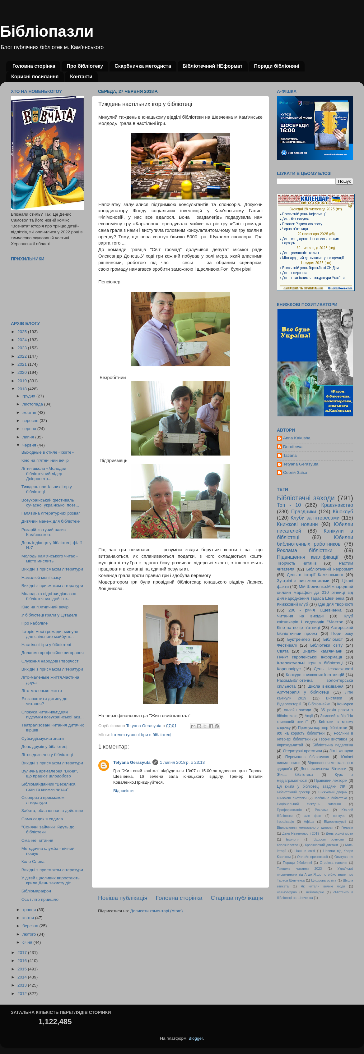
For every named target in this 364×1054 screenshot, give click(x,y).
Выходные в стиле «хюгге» (47, 452)
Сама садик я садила (42, 819)
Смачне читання (37, 840)
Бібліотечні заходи (306, 498)
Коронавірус (289, 669)
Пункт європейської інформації (309, 657)
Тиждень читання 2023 (299, 868)
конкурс (339, 816)
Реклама (321, 810)
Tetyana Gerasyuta (132, 762)
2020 (22, 372)
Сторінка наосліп (333, 862)
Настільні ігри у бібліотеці (46, 644)
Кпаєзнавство (287, 845)
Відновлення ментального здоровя (305, 827)
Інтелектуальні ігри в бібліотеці (141, 734)
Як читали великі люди (323, 886)
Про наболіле (34, 623)
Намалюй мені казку (41, 577)
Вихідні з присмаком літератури (52, 569)
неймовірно (315, 892)
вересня (31, 420)
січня (27, 942)
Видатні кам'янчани (322, 651)
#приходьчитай (290, 745)
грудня (29, 396)
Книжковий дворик (332, 792)
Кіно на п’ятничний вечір (45, 460)
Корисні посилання (34, 76)
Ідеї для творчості (335, 604)
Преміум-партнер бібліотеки (322, 728)
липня (28, 437)
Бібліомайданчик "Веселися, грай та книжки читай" (49, 786)
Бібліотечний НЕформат (213, 66)
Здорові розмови (329, 839)
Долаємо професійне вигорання (52, 652)
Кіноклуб (343, 511)
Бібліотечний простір (293, 792)
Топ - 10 (289, 505)
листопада (33, 404)
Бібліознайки (319, 704)
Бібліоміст (333, 639)
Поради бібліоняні (276, 66)
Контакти (81, 76)
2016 (22, 960)
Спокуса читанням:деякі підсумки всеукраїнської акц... (52, 714)
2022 (22, 356)
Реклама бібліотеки (304, 550)
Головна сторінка (33, 66)
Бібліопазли (47, 31)
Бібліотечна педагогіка (333, 745)
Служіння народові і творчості (50, 661)
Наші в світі (305, 851)
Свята (283, 651)
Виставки (334, 698)
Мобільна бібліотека (331, 798)
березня (31, 925)
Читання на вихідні (300, 616)
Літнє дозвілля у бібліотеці (47, 754)
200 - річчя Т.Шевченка (315, 610)
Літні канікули (341, 751)
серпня (29, 428)
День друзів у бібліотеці (44, 746)
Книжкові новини (297, 524)
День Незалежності (333, 669)
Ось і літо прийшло (39, 899)
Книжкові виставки (291, 798)
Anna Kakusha (296, 438)
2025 (22, 331)
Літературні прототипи (302, 751)
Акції (309, 716)
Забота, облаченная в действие (52, 810)
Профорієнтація (289, 810)
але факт (312, 816)
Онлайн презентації (312, 857)
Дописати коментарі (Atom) (156, 911)
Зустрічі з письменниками (303, 580)
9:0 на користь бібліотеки (300, 733)
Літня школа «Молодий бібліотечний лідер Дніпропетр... (43, 473)
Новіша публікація (122, 898)
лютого (29, 934)
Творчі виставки (333, 739)
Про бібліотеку (85, 66)
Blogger (196, 1038)
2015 (22, 969)
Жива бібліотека (295, 774)
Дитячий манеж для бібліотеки (51, 521)
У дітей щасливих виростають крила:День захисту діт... (50, 880)
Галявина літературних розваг (50, 513)
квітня (28, 917)
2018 (22, 389)
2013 (22, 985)
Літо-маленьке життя (41, 690)
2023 (22, 348)
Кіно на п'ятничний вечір (45, 607)
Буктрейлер (298, 639)
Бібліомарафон (36, 891)
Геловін (347, 827)
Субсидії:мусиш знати (42, 738)
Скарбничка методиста (142, 66)
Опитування (343, 857)
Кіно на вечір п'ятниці (298, 627)
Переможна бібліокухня (307, 757)
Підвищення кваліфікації (307, 557)
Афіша (309, 821)
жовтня (29, 412)
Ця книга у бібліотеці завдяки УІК (311, 786)
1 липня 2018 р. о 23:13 (182, 762)
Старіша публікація (237, 898)
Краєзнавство (337, 505)
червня (29, 445)
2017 (22, 952)
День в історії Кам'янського (315, 574)
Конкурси (345, 704)
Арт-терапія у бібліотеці (303, 692)
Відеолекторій (289, 704)
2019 (22, 380)
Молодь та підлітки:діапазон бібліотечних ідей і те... (48, 596)
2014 (22, 977)
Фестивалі (287, 645)
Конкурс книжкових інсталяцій (315, 674)
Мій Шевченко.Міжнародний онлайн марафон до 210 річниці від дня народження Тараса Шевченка (315, 592)
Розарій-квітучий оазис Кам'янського (43, 532)
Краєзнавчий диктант (321, 845)
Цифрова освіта (323, 880)
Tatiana (290, 455)
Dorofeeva (292, 446)
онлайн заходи (297, 710)
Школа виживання (325, 686)
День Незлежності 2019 (300, 833)
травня (29, 909)
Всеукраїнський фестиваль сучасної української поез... (50, 502)
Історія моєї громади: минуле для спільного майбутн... (49, 634)
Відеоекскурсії (335, 821)
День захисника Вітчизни (323, 769)
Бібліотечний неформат (329, 569)
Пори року (342, 633)
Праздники (303, 511)
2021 (22, 364)
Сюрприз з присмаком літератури (42, 800)
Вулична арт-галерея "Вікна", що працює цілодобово (49, 773)
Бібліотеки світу (326, 645)
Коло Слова (32, 861)
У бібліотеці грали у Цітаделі (49, 615)
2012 (22, 993)
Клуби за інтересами (315, 517)
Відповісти (123, 790)
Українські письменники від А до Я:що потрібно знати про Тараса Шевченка (315, 874)
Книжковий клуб (292, 604)
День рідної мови (339, 833)
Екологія (292, 839)
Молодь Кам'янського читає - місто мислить (49, 558)
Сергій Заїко (295, 472)
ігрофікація (285, 821)
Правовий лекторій (331, 780)
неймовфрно (287, 892)
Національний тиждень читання (309, 804)
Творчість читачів (297, 563)
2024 (22, 339)
